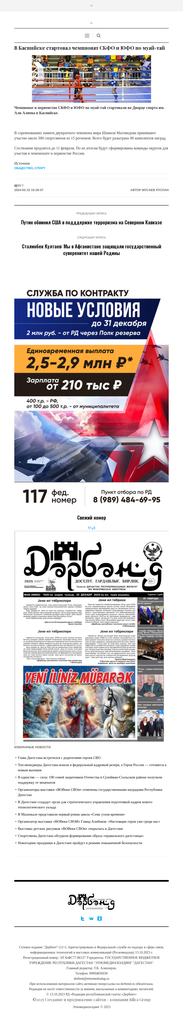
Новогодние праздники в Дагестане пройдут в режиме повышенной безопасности (80, 843)
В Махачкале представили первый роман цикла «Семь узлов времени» (71, 814)
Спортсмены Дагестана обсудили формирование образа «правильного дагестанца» (81, 836)
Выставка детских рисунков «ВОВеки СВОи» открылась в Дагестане (70, 829)
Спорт (40, 168)
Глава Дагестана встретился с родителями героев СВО (59, 758)
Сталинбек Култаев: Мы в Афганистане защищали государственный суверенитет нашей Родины (91, 249)
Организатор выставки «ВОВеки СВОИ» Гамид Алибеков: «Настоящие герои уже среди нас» (89, 821)
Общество (23, 168)
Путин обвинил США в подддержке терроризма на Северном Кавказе (91, 222)
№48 (91, 527)
